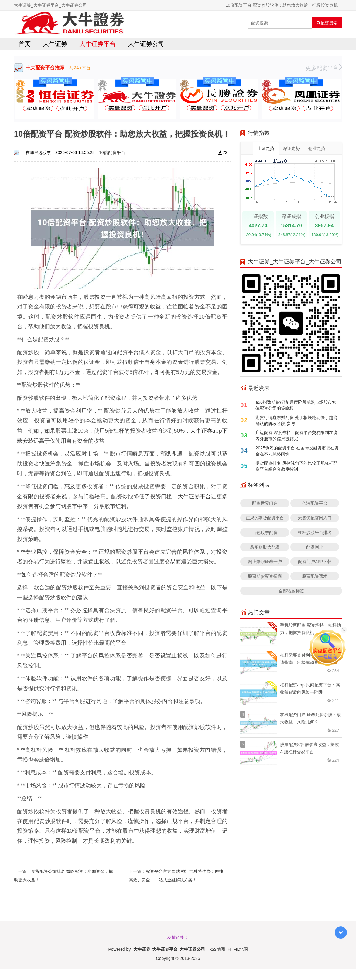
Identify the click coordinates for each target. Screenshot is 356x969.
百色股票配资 (265, 532)
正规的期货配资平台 (265, 518)
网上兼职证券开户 (265, 561)
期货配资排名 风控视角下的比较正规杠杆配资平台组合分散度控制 (296, 466)
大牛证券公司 (146, 44)
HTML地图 (238, 949)
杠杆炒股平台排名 (315, 532)
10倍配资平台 (112, 152)
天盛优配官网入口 (315, 518)
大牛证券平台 (97, 44)
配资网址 (314, 547)
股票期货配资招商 (265, 576)
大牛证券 (55, 44)
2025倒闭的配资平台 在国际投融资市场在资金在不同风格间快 (297, 451)
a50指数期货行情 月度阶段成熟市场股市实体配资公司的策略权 (295, 405)
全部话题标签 (291, 591)
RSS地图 (217, 949)
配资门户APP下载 (314, 561)
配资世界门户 (265, 503)
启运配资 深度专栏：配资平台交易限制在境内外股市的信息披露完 (296, 435)
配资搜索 (327, 22)
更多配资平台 (324, 67)
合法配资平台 (314, 503)
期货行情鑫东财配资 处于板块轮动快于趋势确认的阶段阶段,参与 (296, 420)
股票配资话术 (314, 576)
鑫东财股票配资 (265, 547)
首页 (25, 44)
